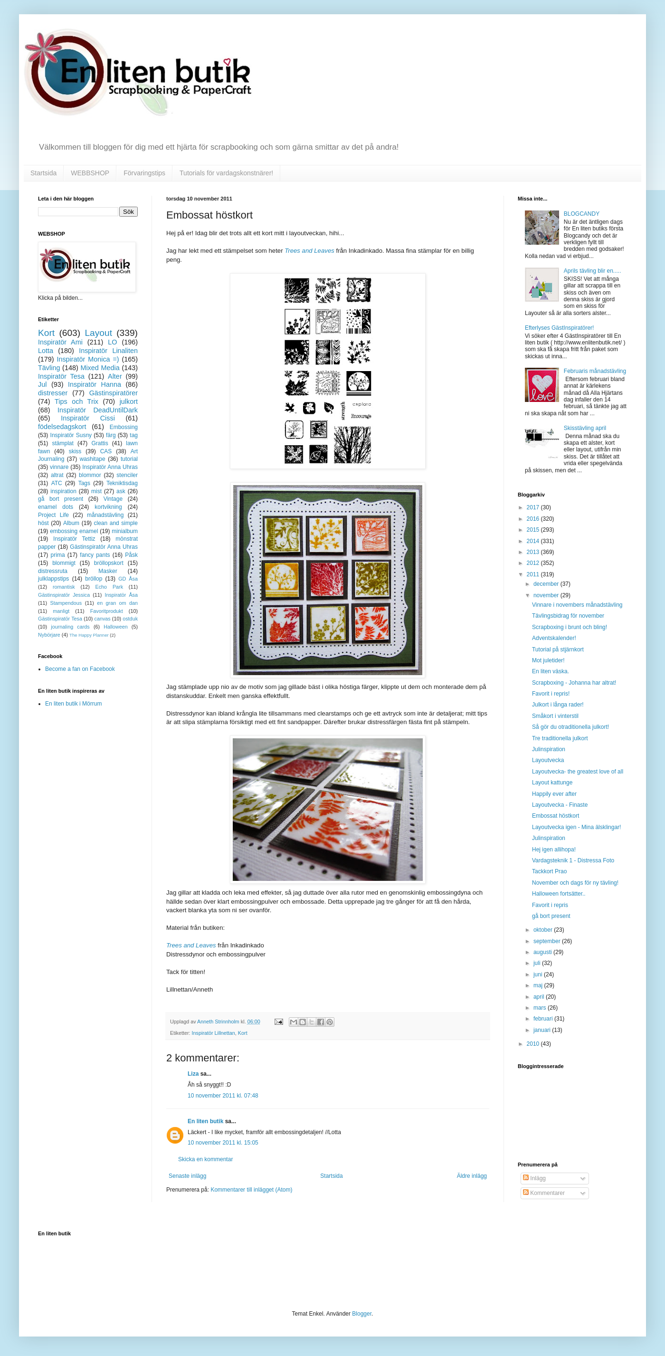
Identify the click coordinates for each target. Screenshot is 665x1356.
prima (58, 555)
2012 (534, 563)
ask (120, 491)
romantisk (64, 587)
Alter (115, 376)
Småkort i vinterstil (555, 716)
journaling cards (70, 627)
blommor (90, 475)
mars (540, 1007)
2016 (534, 519)
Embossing (124, 427)
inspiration (63, 491)
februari (543, 1018)
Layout (98, 333)
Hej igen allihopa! (554, 849)
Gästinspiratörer (113, 393)
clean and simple (116, 523)
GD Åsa (128, 579)
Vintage (113, 499)
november (546, 595)
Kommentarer (544, 1193)
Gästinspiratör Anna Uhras (104, 547)
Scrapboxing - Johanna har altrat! (574, 682)
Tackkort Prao (549, 871)
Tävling (49, 368)
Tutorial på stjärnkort (558, 649)
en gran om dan (117, 603)
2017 (534, 507)
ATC (56, 483)
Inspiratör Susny (71, 435)
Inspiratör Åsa (121, 595)
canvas (102, 618)
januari (542, 1030)
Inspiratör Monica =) (88, 359)
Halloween (115, 627)
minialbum (125, 531)
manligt (61, 611)
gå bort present (60, 499)
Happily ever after (554, 794)
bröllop (93, 578)
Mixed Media (99, 368)
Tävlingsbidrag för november (568, 615)
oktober (543, 929)
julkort (129, 401)
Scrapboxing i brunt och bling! (569, 627)
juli (537, 963)
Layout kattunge (552, 782)
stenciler (127, 475)
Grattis (99, 443)
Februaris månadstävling (595, 371)
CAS (106, 451)
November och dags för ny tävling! (575, 882)
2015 (534, 529)
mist (96, 491)
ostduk (130, 618)
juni (538, 974)
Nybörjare (49, 635)
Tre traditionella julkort (560, 738)
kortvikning (108, 507)
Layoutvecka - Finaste (560, 805)
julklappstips (53, 578)
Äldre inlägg (472, 1176)
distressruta (52, 571)
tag (134, 435)
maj (538, 985)
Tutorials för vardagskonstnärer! (226, 173)
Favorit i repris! (551, 693)
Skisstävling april (585, 428)
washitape (92, 459)
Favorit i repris (550, 905)
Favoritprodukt (106, 611)
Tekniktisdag (122, 483)
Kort (242, 1033)
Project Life (53, 515)
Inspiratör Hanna (94, 384)
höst (43, 523)
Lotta (45, 350)
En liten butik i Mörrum (73, 703)
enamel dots (55, 507)
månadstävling (105, 515)
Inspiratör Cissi (88, 418)
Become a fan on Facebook (80, 669)
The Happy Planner (89, 635)
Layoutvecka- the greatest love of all (577, 771)
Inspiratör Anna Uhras (110, 467)
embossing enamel (74, 531)
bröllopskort (109, 563)
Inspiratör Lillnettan (213, 1033)
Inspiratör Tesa (61, 376)
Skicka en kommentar (205, 1159)
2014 (534, 541)
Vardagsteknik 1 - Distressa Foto (573, 860)
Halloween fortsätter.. (559, 893)
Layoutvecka (548, 760)
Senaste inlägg (187, 1176)
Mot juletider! (548, 660)
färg (111, 435)
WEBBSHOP (90, 173)
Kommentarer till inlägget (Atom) (251, 1189)
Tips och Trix (76, 401)
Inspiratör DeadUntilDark (97, 410)
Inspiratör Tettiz (74, 538)
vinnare (59, 467)
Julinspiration (548, 749)
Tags (84, 483)
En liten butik (206, 1121)
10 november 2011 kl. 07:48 (223, 1095)
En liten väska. (550, 671)
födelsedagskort (62, 426)
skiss (75, 451)
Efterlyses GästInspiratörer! (559, 328)
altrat (57, 475)
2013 (534, 552)
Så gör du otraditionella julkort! (570, 727)
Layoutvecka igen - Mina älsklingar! (576, 827)
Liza (193, 1073)
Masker (107, 571)
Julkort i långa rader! (558, 704)
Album (71, 523)
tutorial (129, 459)
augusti (543, 952)
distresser (52, 393)
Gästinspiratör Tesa (60, 618)
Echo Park (109, 587)
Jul (42, 384)
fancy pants (95, 555)
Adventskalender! (554, 638)
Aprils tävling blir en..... (592, 270)
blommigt (64, 563)
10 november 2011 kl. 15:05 (223, 1142)
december (546, 584)
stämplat (62, 443)
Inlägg (534, 1178)
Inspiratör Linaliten (108, 350)
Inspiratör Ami (60, 342)
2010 (534, 1044)
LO (112, 342)
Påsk (131, 555)
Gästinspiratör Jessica (64, 595)
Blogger (361, 1313)
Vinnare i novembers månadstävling (577, 605)
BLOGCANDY (581, 213)
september (547, 941)
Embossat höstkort (555, 815)
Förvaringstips (144, 173)
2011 (534, 574)
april (539, 996)
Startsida (43, 173)
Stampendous (66, 603)
